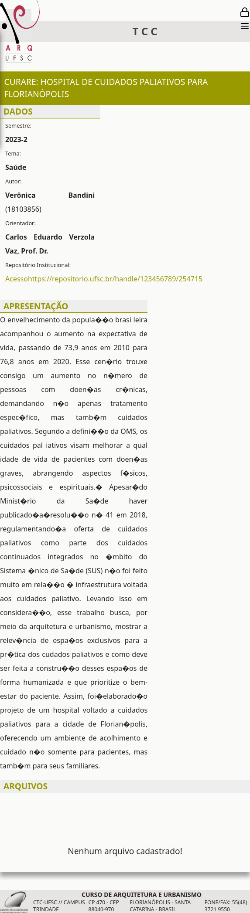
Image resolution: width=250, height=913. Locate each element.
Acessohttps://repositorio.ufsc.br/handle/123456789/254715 (103, 279)
